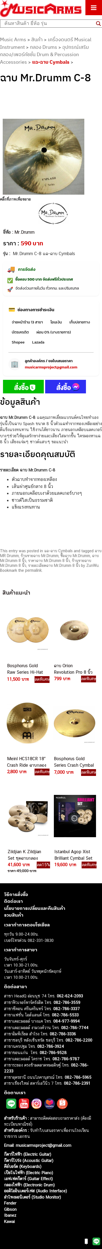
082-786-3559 (67, 1002)
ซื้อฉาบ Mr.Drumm (75, 556)
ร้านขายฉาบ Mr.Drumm (39, 556)
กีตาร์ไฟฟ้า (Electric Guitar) (27, 1154)
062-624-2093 (70, 996)
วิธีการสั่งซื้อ (16, 894)
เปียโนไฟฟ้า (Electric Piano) (28, 1172)
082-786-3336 (63, 1034)
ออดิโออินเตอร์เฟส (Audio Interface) (35, 1191)
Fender (10, 1203)
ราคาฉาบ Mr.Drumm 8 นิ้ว (49, 560)
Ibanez (10, 1215)
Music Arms (13, 39)
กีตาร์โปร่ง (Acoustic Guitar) (28, 1160)
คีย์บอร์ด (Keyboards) (22, 1166)
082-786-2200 (79, 1040)
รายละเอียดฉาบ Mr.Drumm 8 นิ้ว (54, 565)
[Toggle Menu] (93, 7)
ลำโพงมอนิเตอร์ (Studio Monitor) (32, 1197)
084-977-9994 (66, 1021)
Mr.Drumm (24, 232)
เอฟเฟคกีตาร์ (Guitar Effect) (28, 1178)
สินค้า (37, 39)
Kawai (9, 1221)
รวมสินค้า (13, 915)
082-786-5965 (78, 1077)
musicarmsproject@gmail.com (51, 367)
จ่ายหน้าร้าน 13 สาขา (27, 322)
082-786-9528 (53, 1052)
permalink (33, 570)
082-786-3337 (66, 1008)
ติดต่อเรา (13, 901)
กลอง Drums (43, 47)
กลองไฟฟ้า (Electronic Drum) (29, 1185)
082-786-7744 (74, 1027)
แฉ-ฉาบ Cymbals (50, 62)
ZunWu (92, 565)
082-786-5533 (65, 1015)
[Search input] (48, 23)
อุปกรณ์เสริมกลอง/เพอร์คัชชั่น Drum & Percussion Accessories (44, 54)
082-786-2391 (77, 1083)
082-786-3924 (50, 1046)
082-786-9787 (65, 1059)
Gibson (10, 1209)
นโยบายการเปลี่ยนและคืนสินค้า (34, 908)
